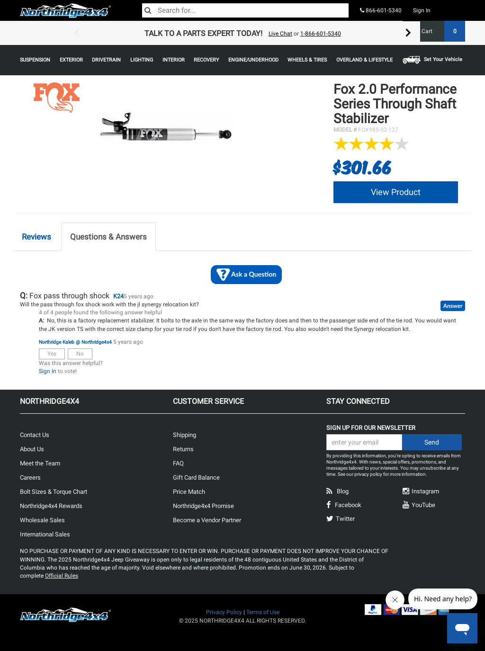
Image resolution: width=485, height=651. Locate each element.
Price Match (189, 491)
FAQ (178, 463)
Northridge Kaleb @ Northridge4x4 (75, 342)
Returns (183, 449)
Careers (30, 477)
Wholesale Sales (42, 520)
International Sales (45, 534)
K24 (118, 296)
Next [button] (408, 33)
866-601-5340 (381, 10)
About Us (32, 449)
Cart (439, 31)
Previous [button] (77, 33)
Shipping (184, 434)
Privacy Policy (224, 612)
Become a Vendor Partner (207, 520)
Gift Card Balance (196, 477)
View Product (396, 192)
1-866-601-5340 (320, 33)
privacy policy (368, 474)
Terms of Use (262, 612)
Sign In (422, 10)
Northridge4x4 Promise (203, 505)
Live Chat (280, 33)
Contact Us (34, 434)
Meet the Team (40, 463)
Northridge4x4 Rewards (51, 505)
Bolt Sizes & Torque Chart (53, 491)
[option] (242, 33)
